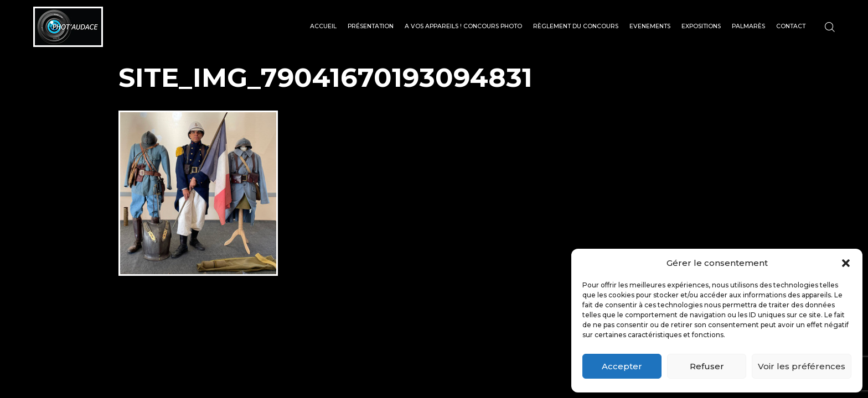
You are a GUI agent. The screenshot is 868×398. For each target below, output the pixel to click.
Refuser (707, 366)
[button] (845, 263)
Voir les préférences (801, 366)
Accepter (622, 366)
